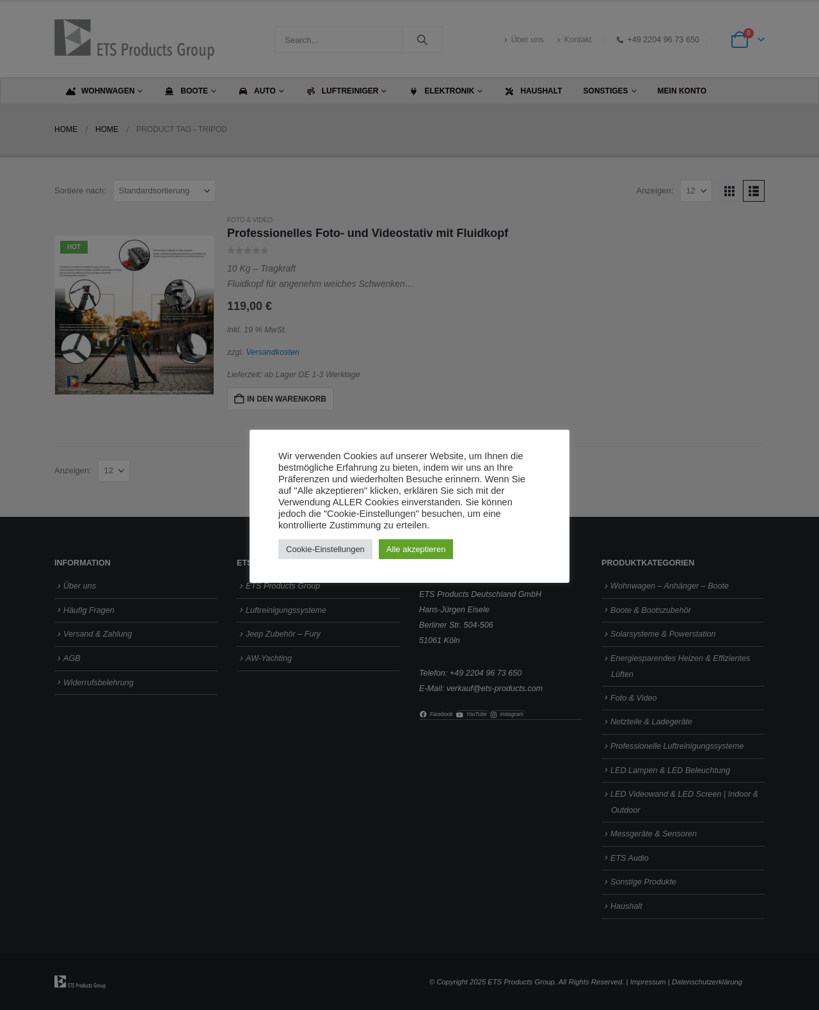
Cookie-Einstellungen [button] (325, 549)
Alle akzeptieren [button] (416, 549)
